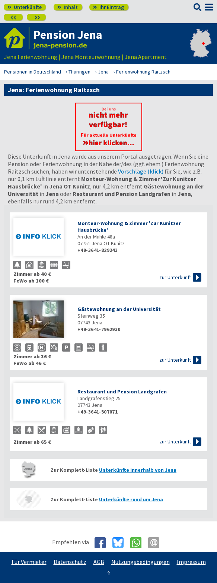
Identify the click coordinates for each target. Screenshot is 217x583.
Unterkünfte (24, 7)
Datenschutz (70, 561)
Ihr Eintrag (108, 7)
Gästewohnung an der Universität (119, 309)
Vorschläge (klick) (140, 171)
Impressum (191, 561)
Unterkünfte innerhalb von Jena (137, 470)
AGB (98, 561)
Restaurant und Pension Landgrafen (122, 391)
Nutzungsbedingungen (140, 561)
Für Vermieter (29, 561)
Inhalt (67, 7)
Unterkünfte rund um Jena (131, 499)
